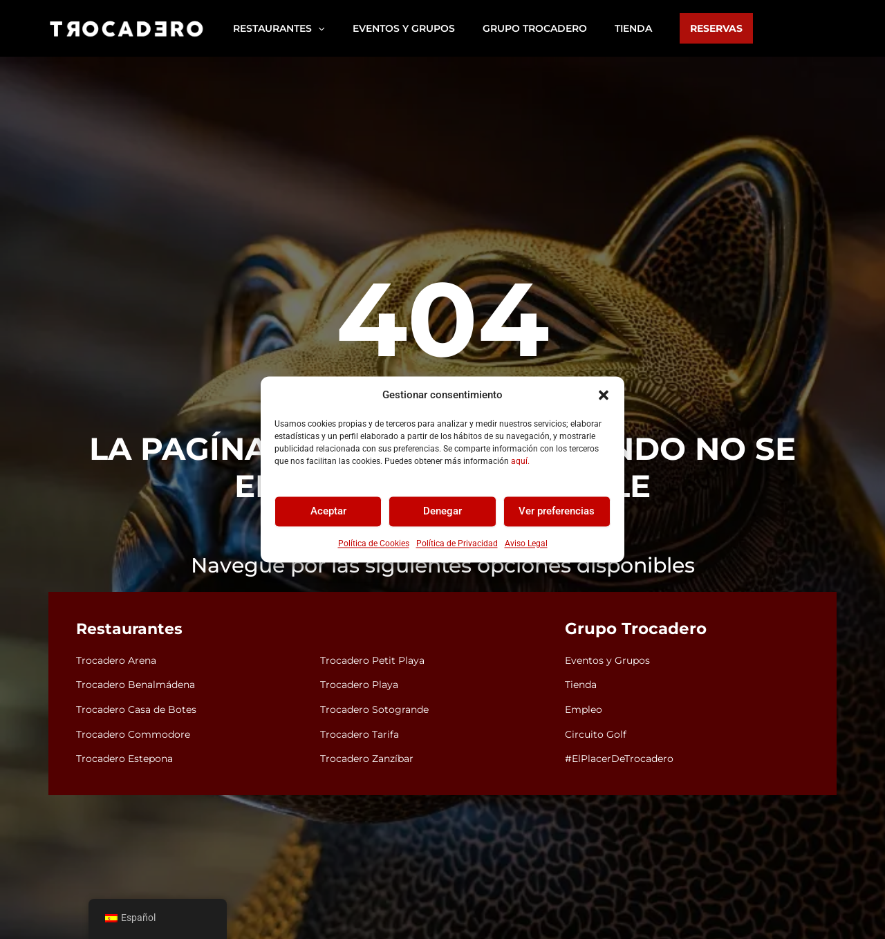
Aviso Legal (526, 543)
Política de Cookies (373, 543)
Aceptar (328, 511)
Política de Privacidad (457, 543)
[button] (604, 395)
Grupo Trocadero (631, 629)
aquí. (520, 461)
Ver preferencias (557, 511)
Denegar (442, 511)
